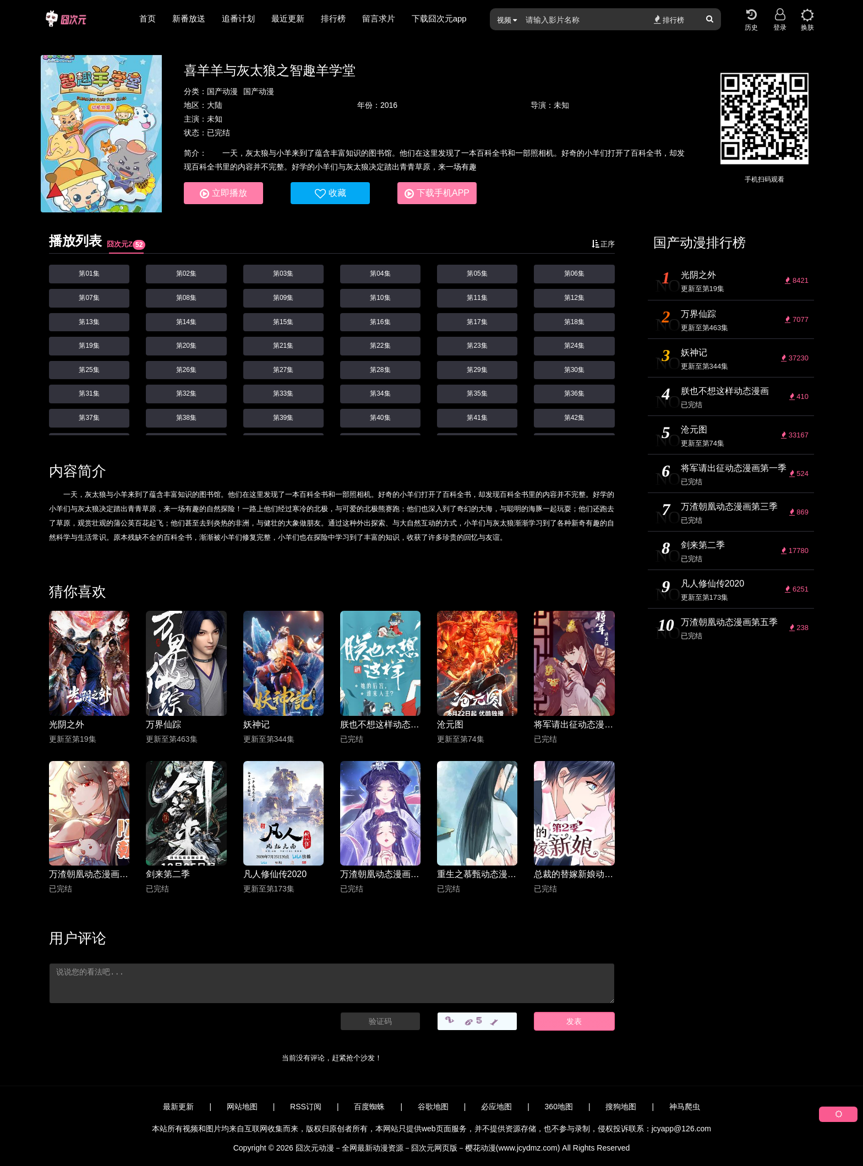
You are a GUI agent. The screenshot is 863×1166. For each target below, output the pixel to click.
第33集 (283, 393)
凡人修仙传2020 (275, 874)
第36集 (574, 393)
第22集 (380, 345)
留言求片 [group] (378, 18)
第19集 (89, 345)
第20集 (186, 345)
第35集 (477, 393)
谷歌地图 (433, 1106)
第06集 (574, 273)
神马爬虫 (684, 1106)
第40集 (380, 417)
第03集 (283, 273)
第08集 (186, 298)
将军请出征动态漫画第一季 (574, 724)
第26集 (186, 370)
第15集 (283, 322)
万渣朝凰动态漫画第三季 (89, 874)
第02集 (186, 273)
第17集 (477, 322)
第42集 (574, 417)
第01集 (89, 273)
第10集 (380, 298)
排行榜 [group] (333, 18)
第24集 (574, 345)
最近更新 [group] (287, 18)
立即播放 (223, 193)
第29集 (477, 370)
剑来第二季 (168, 874)
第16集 (380, 322)
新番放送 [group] (188, 18)
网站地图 (242, 1106)
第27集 (283, 370)
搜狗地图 (620, 1106)
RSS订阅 (305, 1106)
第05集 (477, 273)
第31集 (89, 393)
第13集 (89, 322)
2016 (388, 105)
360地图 (559, 1106)
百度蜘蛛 (369, 1106)
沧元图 (450, 724)
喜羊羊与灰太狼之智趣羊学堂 (270, 70)
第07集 (89, 298)
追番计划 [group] (238, 18)
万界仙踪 (163, 724)
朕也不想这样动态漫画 (380, 724)
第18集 (574, 322)
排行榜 (669, 19)
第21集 (283, 345)
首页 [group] (147, 18)
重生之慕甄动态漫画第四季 (477, 874)
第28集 (380, 370)
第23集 (477, 345)
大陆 (214, 105)
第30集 (574, 370)
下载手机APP (437, 193)
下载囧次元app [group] (439, 18)
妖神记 (256, 724)
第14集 (186, 322)
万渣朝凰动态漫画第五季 (380, 874)
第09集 (283, 298)
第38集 (186, 417)
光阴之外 (66, 724)
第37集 (89, 417)
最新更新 (178, 1106)
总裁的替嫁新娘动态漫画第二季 (574, 874)
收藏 (330, 193)
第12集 (574, 298)
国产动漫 (222, 91)
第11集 (477, 298)
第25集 (89, 370)
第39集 (283, 417)
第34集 (380, 393)
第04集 (380, 273)
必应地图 (496, 1106)
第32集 (186, 393)
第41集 (477, 417)
